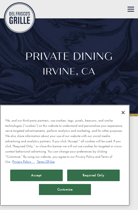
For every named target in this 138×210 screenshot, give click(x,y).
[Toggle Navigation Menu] (131, 9)
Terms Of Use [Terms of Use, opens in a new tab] (45, 161)
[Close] (123, 112)
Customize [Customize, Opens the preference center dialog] (65, 189)
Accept (36, 175)
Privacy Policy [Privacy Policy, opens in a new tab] (23, 161)
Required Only (93, 175)
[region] (65, 155)
